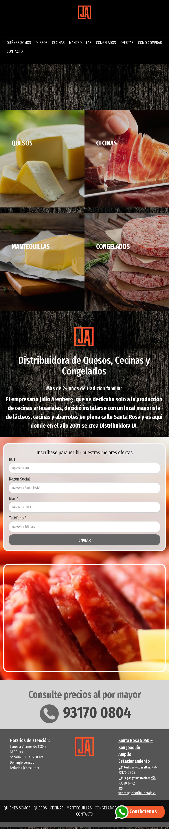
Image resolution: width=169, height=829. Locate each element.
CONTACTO (15, 52)
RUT (12, 461)
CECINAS (58, 43)
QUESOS (41, 43)
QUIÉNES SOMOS (19, 43)
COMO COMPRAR (150, 43)
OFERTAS (127, 43)
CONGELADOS (106, 43)
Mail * (13, 500)
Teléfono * (17, 519)
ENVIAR (85, 542)
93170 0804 (84, 714)
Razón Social (19, 480)
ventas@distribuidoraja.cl (137, 794)
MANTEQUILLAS (80, 43)
